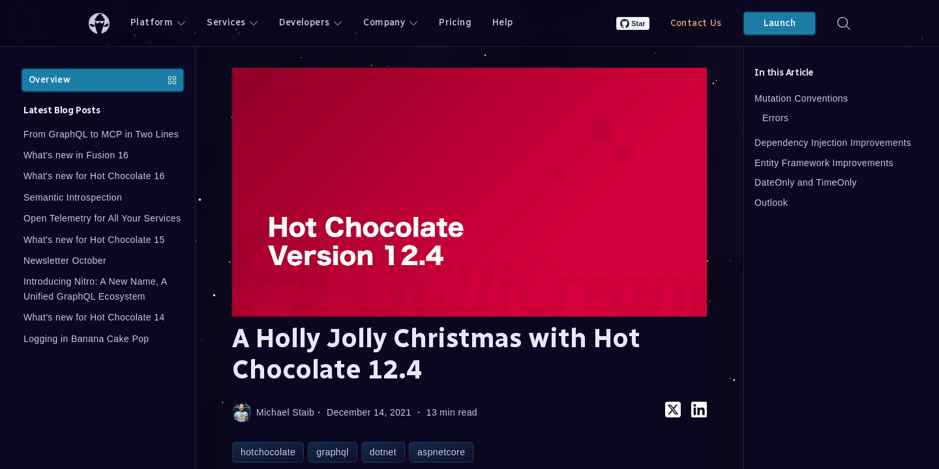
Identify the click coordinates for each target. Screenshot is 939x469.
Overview (103, 79)
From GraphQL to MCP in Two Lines (101, 134)
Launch (780, 23)
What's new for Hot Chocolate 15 (94, 239)
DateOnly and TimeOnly (805, 182)
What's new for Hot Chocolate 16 (94, 176)
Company (390, 22)
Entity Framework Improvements (823, 163)
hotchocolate (268, 452)
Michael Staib (273, 412)
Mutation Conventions (801, 98)
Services (232, 22)
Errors (775, 118)
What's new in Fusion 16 (75, 155)
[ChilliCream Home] (99, 23)
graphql (332, 452)
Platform (158, 22)
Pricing (455, 22)
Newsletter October (64, 260)
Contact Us (696, 23)
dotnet (383, 452)
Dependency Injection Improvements (832, 142)
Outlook (771, 202)
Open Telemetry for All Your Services (102, 218)
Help (502, 22)
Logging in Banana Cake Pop (86, 339)
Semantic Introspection (72, 197)
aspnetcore (441, 452)
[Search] (843, 23)
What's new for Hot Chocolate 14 (94, 317)
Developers (310, 22)
